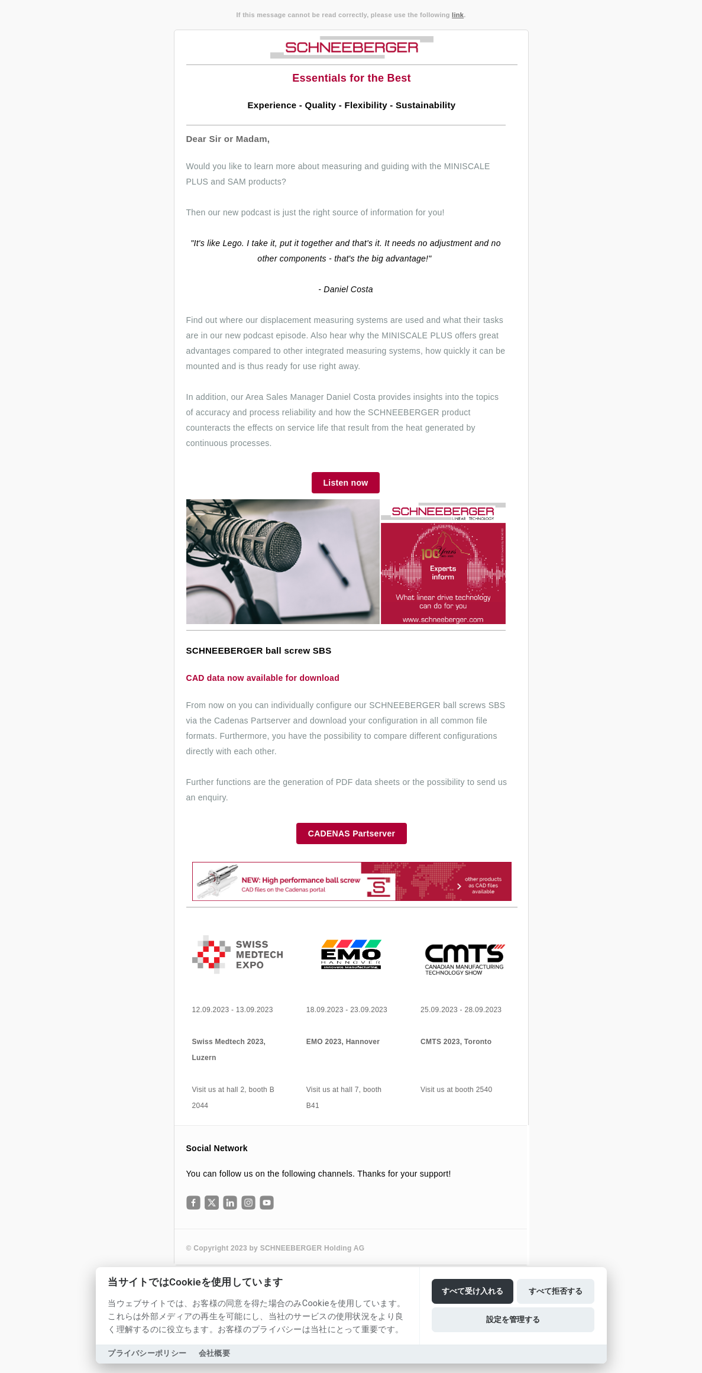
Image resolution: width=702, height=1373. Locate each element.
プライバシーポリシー (147, 1353)
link (458, 14)
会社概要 (214, 1353)
